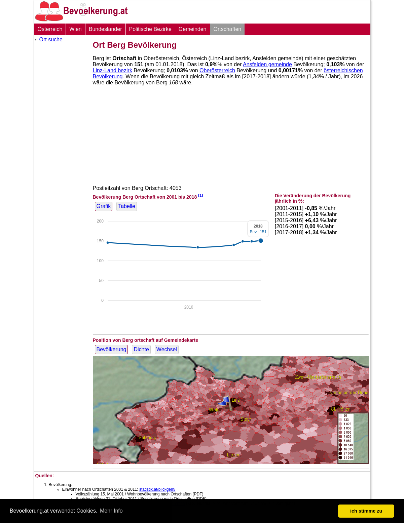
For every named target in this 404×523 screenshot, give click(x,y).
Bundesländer (105, 29)
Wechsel (166, 349)
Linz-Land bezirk (112, 70)
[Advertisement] (61, 146)
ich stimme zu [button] (366, 511)
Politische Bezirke (150, 29)
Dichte (141, 349)
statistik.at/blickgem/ (157, 489)
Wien (75, 29)
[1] (200, 195)
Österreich (50, 29)
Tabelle (126, 206)
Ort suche (51, 39)
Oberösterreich (217, 70)
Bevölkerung (111, 349)
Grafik (104, 206)
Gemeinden (193, 29)
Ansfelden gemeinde (267, 64)
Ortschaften (228, 29)
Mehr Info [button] (111, 511)
